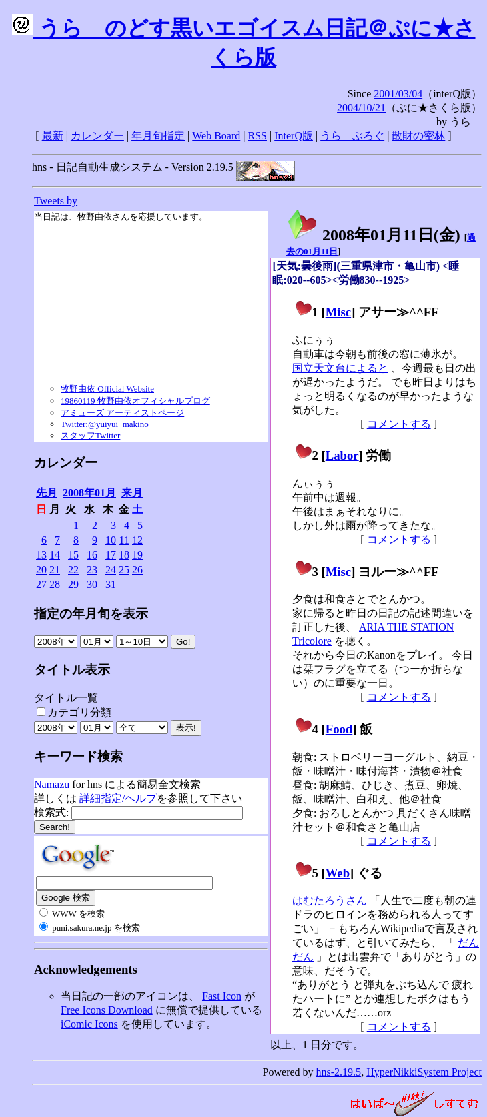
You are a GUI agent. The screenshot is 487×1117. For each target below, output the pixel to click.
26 (137, 569)
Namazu (51, 784)
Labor (342, 455)
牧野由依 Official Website (107, 389)
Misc (338, 312)
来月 (132, 492)
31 (110, 584)
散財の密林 (418, 135)
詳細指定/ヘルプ (118, 798)
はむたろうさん (329, 900)
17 (110, 555)
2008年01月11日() (373, 235)
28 (54, 584)
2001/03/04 (398, 93)
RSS (257, 135)
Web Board (216, 135)
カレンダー (97, 135)
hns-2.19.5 (339, 1072)
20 (41, 569)
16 (92, 555)
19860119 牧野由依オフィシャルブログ (135, 401)
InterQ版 (293, 135)
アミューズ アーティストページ (122, 413)
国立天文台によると (340, 368)
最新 (52, 135)
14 (54, 555)
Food (339, 729)
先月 (46, 492)
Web (338, 873)
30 (92, 584)
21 (54, 569)
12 (137, 540)
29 (73, 584)
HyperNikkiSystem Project (424, 1072)
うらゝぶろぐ (352, 135)
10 (110, 540)
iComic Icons (89, 1024)
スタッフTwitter (90, 435)
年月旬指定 (158, 135)
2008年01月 (89, 492)
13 (41, 555)
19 (137, 555)
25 (124, 569)
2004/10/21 (361, 107)
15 (73, 555)
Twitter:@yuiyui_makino (105, 424)
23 (92, 569)
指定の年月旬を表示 (91, 614)
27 (41, 584)
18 (124, 555)
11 (124, 540)
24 (110, 569)
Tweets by (55, 200)
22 (73, 569)
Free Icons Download (107, 1010)
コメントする (399, 424)
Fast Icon (221, 996)
